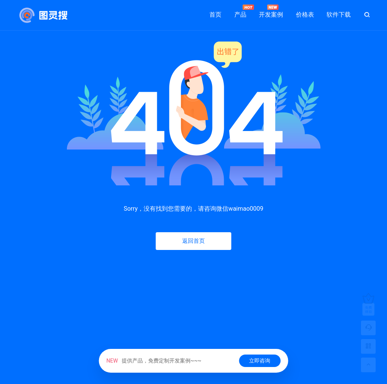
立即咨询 (259, 361)
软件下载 (339, 14)
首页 (215, 14)
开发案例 (271, 11)
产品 (240, 11)
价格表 (305, 14)
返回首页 (193, 240)
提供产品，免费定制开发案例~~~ (154, 361)
